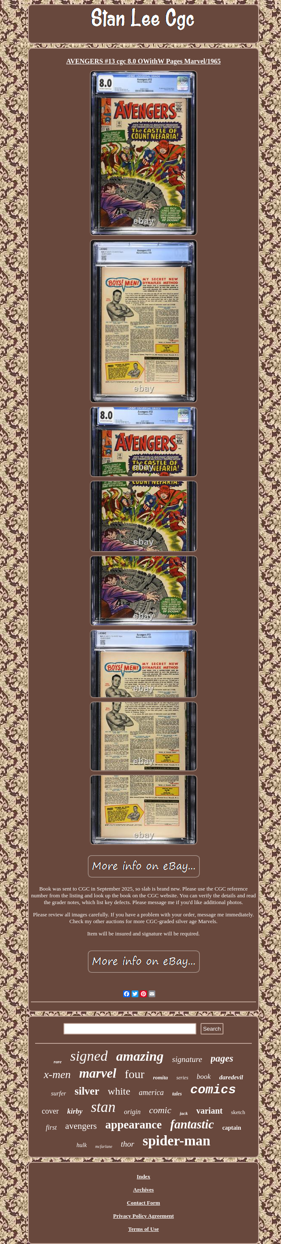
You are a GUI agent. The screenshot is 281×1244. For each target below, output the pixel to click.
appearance (133, 1124)
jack (184, 1113)
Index (143, 1176)
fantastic (192, 1124)
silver (86, 1091)
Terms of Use (143, 1229)
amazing (139, 1056)
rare (58, 1061)
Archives (143, 1189)
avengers (81, 1126)
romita (160, 1077)
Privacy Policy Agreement (143, 1216)
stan (103, 1107)
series (182, 1078)
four (135, 1074)
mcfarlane (104, 1146)
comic (160, 1110)
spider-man (176, 1140)
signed (89, 1056)
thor (127, 1143)
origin (132, 1111)
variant (209, 1110)
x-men (57, 1074)
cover (50, 1111)
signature (187, 1059)
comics (213, 1090)
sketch (238, 1112)
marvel (97, 1073)
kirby (75, 1111)
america (151, 1092)
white (119, 1091)
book (204, 1077)
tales (177, 1094)
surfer (58, 1093)
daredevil (231, 1077)
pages (222, 1058)
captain (231, 1128)
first (51, 1127)
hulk (82, 1145)
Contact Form (143, 1203)
